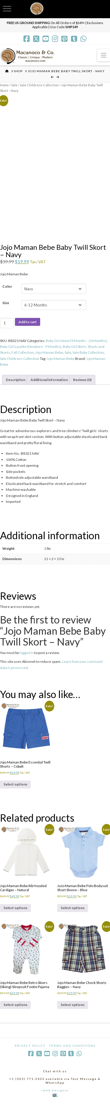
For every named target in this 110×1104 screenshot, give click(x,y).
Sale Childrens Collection (39, 85)
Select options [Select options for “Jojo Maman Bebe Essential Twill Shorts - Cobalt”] (15, 784)
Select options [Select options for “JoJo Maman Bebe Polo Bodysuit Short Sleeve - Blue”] (72, 908)
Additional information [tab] (49, 379)
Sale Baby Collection (88, 352)
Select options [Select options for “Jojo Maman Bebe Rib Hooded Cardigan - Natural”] (15, 908)
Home (4, 85)
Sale (14, 85)
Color (7, 286)
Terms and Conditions (72, 1045)
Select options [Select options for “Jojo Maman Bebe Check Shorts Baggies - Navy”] (72, 1004)
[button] (103, 55)
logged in (27, 652)
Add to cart (27, 322)
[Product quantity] (7, 323)
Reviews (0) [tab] (82, 379)
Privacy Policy (30, 1045)
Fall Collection (22, 352)
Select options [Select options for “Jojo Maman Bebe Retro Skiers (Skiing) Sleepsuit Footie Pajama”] (15, 1004)
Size (5, 303)
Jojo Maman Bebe (49, 352)
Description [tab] (15, 379)
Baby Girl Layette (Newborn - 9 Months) (30, 346)
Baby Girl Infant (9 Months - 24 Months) (76, 340)
